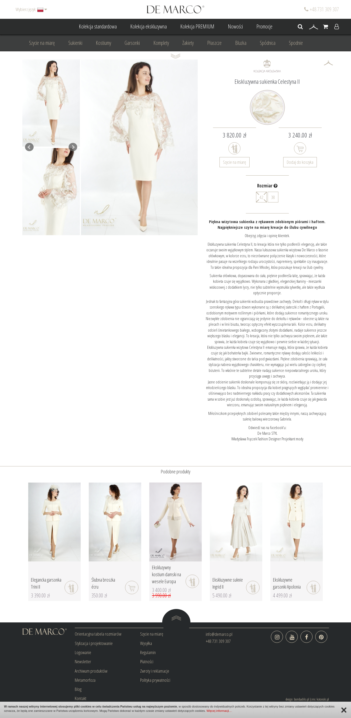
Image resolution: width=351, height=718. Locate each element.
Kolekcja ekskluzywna (148, 26)
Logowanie (83, 652)
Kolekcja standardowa (98, 26)
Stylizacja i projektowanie (94, 643)
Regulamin (148, 652)
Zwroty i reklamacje (154, 671)
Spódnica (267, 42)
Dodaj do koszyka (300, 162)
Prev (29, 147)
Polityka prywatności (155, 680)
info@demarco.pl (219, 634)
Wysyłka (146, 643)
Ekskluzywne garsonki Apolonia (287, 583)
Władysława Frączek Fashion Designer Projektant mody (267, 438)
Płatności (146, 661)
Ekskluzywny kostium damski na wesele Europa (166, 574)
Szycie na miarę (42, 42)
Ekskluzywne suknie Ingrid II (227, 583)
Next (73, 147)
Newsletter (83, 661)
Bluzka (240, 42)
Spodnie (296, 42)
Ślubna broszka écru (103, 583)
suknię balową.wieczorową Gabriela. (267, 419)
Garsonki (132, 42)
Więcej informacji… (219, 710)
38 (273, 197)
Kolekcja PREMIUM (197, 26)
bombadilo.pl (301, 699)
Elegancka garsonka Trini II (46, 583)
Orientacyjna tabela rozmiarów (98, 634)
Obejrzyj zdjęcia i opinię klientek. (267, 235)
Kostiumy (103, 42)
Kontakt (80, 698)
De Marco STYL (267, 433)
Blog (78, 689)
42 (261, 197)
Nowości (235, 26)
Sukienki (75, 42)
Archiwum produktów (91, 671)
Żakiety (188, 42)
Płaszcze (214, 42)
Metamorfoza (85, 680)
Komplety (161, 42)
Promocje (264, 26)
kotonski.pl (323, 699)
